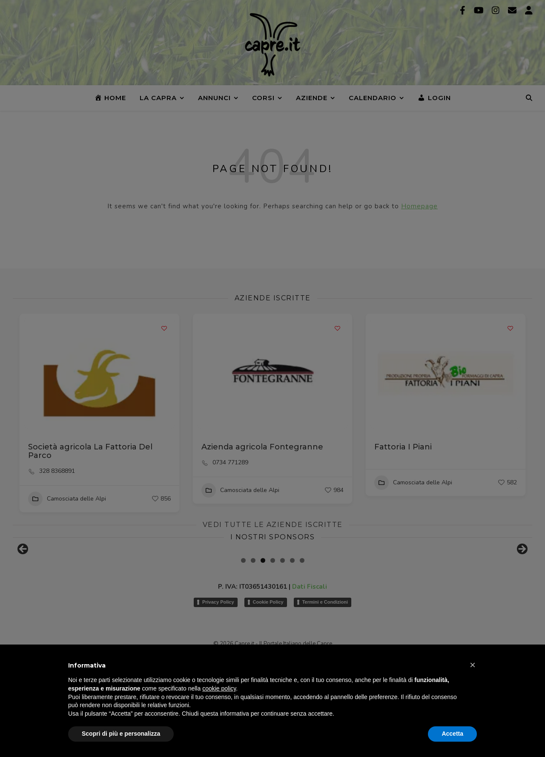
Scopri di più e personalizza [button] (121, 733)
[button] (472, 665)
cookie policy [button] (219, 688)
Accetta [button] (452, 733)
